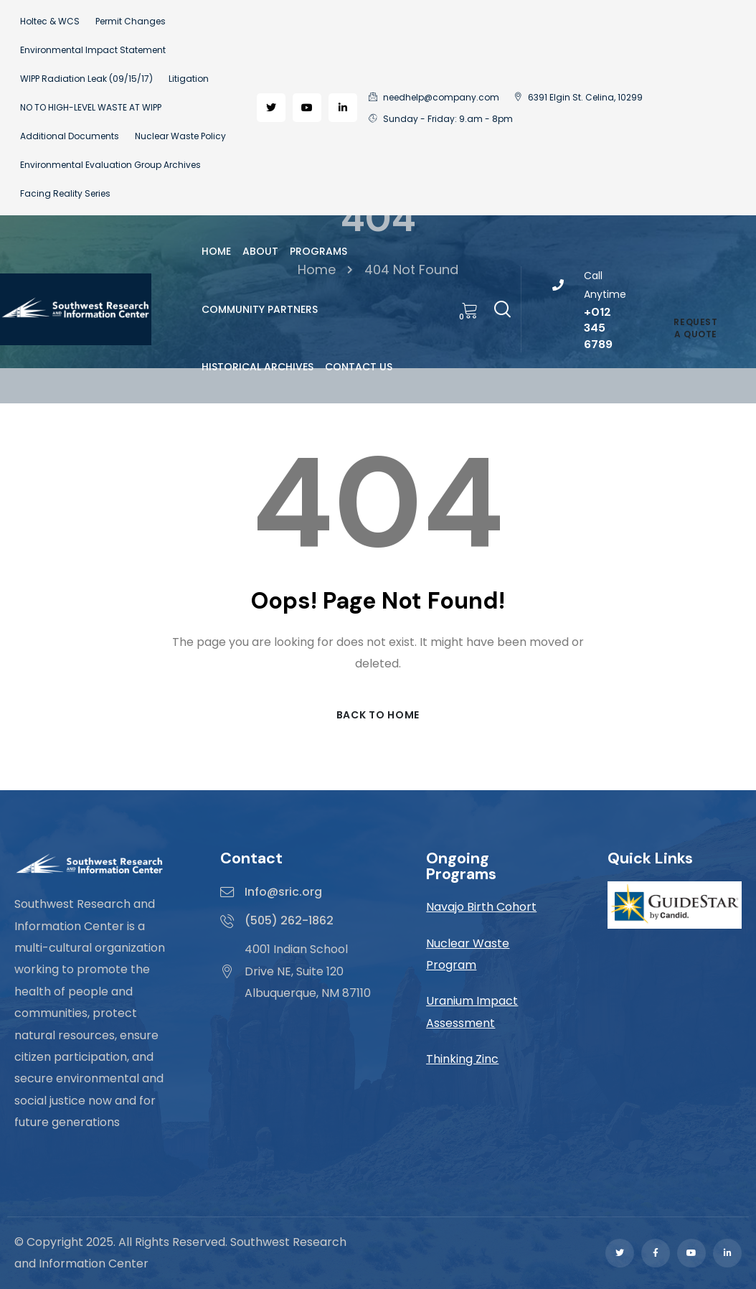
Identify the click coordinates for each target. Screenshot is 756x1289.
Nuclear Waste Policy (180, 136)
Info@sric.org (283, 891)
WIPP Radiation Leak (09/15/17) (86, 78)
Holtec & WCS (50, 21)
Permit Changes (130, 21)
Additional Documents (69, 136)
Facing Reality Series (65, 193)
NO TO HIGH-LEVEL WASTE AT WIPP (90, 107)
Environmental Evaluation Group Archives (110, 165)
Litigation (189, 78)
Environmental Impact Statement (93, 50)
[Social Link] (271, 107)
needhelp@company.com (434, 97)
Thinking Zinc (462, 1059)
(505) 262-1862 (289, 920)
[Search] (502, 307)
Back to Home (378, 715)
